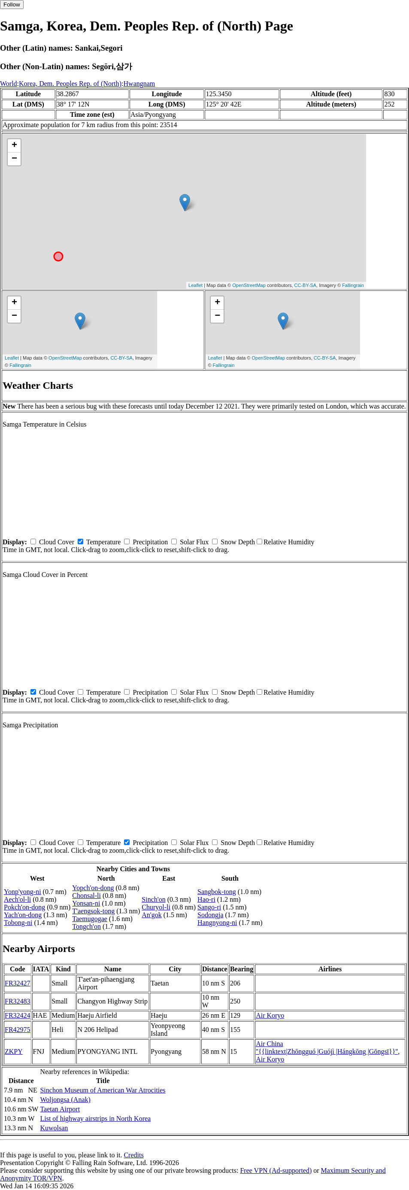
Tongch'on (86, 926)
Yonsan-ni (86, 903)
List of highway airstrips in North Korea (95, 1118)
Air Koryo (270, 1015)
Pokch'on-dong (24, 907)
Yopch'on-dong (93, 887)
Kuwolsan (54, 1128)
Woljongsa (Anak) (65, 1099)
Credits (133, 1155)
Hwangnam (139, 83)
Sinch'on (153, 899)
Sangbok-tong (216, 891)
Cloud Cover (56, 542)
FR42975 (17, 1029)
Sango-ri (209, 907)
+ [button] (14, 145)
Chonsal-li (86, 895)
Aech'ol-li (17, 899)
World (8, 83)
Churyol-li (156, 907)
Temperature (103, 542)
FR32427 (17, 983)
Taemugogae (89, 918)
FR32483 (17, 1001)
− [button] (14, 159)
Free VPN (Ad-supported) (276, 1170)
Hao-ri (206, 899)
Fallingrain (353, 285)
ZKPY (14, 1051)
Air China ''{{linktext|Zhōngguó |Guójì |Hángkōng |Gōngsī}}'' (327, 1047)
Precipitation (150, 542)
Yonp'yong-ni (22, 891)
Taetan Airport (60, 1109)
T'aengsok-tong (93, 911)
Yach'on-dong (23, 914)
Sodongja (210, 914)
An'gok (151, 914)
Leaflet (195, 285)
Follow (11, 4)
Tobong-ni (18, 922)
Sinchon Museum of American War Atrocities (102, 1090)
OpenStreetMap (249, 285)
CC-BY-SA (305, 285)
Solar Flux (194, 542)
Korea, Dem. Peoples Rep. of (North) (70, 83)
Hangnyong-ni (217, 922)
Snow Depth (238, 542)
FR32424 (17, 1015)
